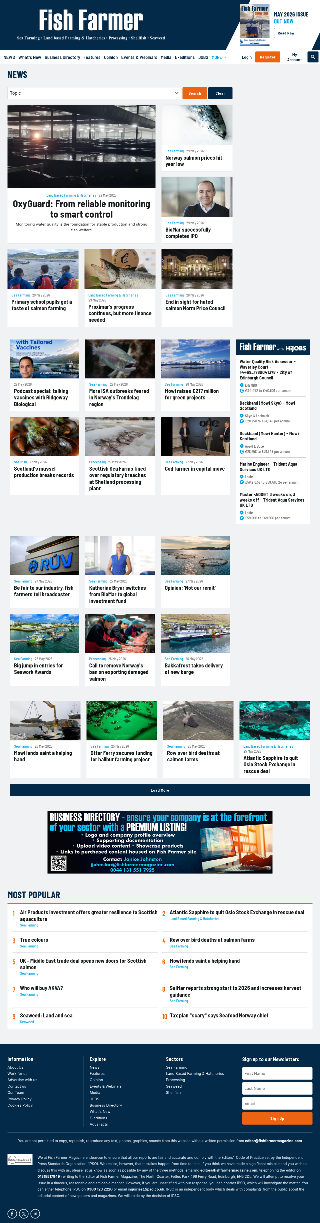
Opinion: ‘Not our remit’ (190, 587)
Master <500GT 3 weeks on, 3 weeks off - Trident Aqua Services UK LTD (272, 500)
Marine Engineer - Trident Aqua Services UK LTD (268, 466)
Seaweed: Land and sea (46, 1015)
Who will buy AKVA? (41, 987)
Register (268, 56)
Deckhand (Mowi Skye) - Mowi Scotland (267, 405)
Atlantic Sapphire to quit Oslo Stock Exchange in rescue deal (271, 764)
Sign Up (277, 1118)
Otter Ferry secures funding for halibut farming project (121, 755)
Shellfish (20, 462)
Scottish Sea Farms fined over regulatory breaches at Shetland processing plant (117, 478)
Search (194, 93)
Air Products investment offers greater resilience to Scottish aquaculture (89, 915)
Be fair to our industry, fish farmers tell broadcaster (44, 590)
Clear (220, 93)
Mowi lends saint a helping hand (43, 755)
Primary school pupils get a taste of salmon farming (42, 304)
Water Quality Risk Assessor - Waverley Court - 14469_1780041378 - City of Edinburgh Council (268, 369)
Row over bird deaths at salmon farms (193, 755)
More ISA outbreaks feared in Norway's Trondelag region (119, 397)
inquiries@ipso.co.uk (146, 1189)
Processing (97, 462)
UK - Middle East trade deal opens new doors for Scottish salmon (83, 963)
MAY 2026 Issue (291, 14)
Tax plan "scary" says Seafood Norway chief (219, 1015)
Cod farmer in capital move (195, 468)
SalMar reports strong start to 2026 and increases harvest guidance (235, 990)
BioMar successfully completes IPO (188, 232)
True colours (34, 939)
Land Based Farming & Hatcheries (71, 195)
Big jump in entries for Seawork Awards (38, 668)
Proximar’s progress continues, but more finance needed (120, 313)
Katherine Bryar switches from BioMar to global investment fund (117, 594)
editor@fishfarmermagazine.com (273, 1141)
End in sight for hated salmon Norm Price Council (196, 304)
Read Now (286, 33)
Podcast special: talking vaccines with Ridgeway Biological (41, 397)
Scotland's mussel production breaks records (44, 471)
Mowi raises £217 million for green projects (192, 393)
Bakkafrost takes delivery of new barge (194, 668)
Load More (160, 790)
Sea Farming (175, 151)
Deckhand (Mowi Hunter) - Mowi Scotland (269, 436)
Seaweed (27, 1022)
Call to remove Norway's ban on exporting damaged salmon (118, 672)
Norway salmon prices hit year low (194, 160)
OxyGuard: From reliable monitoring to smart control (81, 208)
